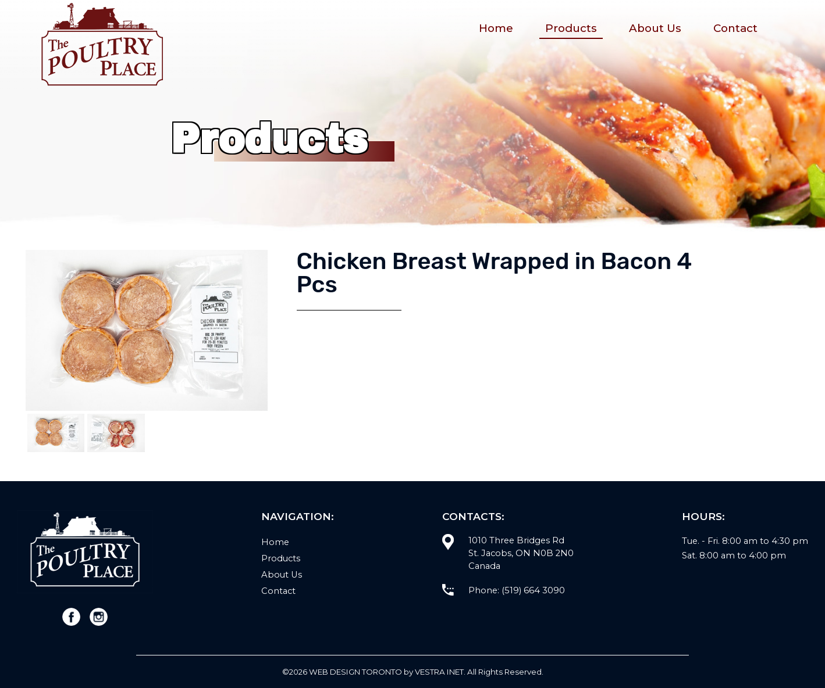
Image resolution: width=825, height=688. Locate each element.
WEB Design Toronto (355, 671)
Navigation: (297, 516)
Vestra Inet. (440, 671)
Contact (735, 28)
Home (496, 28)
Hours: (703, 516)
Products (571, 28)
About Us (655, 28)
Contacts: (473, 516)
